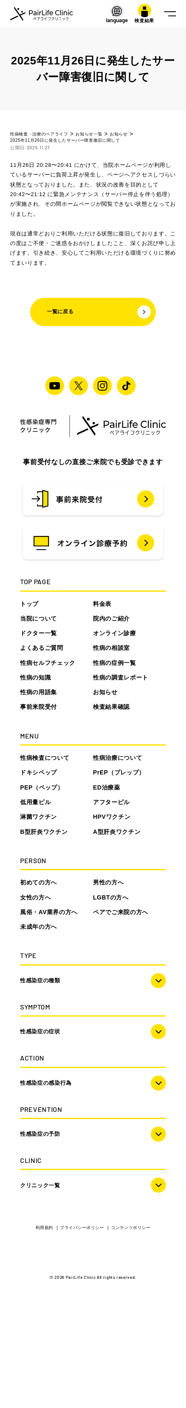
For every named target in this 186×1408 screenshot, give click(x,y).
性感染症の (46, 1083)
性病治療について (117, 757)
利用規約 (45, 1227)
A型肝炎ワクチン (116, 831)
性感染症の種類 (40, 980)
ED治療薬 (106, 787)
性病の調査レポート (120, 677)
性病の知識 (35, 677)
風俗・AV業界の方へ (49, 912)
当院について (38, 618)
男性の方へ (108, 882)
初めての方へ (38, 882)
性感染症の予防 (40, 1134)
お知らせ (105, 692)
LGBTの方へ (111, 897)
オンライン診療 (114, 633)
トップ (29, 604)
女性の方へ (35, 897)
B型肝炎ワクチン (43, 831)
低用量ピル (35, 802)
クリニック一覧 (40, 1185)
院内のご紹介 (111, 618)
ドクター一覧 (38, 633)
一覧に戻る (99, 312)
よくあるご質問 (41, 647)
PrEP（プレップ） (119, 772)
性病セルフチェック (47, 662)
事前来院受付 (38, 706)
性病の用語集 (38, 692)
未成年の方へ (38, 926)
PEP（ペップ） (41, 787)
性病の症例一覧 (114, 662)
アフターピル (111, 802)
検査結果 (144, 13)
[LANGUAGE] (117, 14)
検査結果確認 (111, 706)
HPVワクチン (111, 816)
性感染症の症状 (40, 1031)
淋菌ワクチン (38, 816)
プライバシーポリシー (82, 1227)
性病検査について (44, 757)
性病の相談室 (111, 647)
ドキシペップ (38, 772)
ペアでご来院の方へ (120, 912)
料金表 (102, 604)
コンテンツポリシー (131, 1227)
